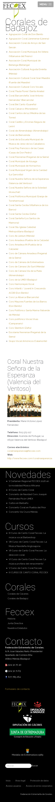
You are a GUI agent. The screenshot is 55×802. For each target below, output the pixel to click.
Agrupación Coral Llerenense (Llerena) (29, 38)
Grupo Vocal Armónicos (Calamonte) (28, 341)
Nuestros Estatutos (17, 628)
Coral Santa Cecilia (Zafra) (22, 214)
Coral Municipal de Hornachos (24, 165)
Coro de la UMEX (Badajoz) (23, 279)
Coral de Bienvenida (19, 135)
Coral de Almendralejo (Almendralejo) (28, 130)
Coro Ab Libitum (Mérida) (22, 236)
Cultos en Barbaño (18, 503)
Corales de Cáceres (18, 594)
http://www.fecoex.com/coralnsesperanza (29, 458)
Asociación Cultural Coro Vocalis (26, 87)
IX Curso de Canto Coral (21, 490)
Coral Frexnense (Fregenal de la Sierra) (29, 157)
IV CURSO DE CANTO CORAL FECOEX (28, 572)
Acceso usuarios (13, 786)
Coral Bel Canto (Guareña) (22, 104)
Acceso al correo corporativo (39, 786)
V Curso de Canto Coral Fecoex (25, 568)
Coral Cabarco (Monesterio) (23, 109)
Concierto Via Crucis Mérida (23, 512)
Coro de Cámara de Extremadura (26, 262)
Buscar (35, 765)
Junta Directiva (15, 623)
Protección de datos (39, 781)
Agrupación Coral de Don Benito (26, 34)
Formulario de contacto (17, 689)
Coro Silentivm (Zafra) (20, 328)
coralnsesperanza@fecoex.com (23, 451)
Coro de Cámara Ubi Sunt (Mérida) (27, 266)
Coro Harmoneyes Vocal (21, 284)
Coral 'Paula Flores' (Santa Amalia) (26, 91)
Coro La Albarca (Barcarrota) (24, 297)
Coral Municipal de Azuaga (23, 161)
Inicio (8, 781)
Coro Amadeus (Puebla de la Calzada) (29, 240)
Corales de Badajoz (18, 598)
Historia (11, 618)
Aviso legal (20, 781)
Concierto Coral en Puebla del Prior (27, 507)
